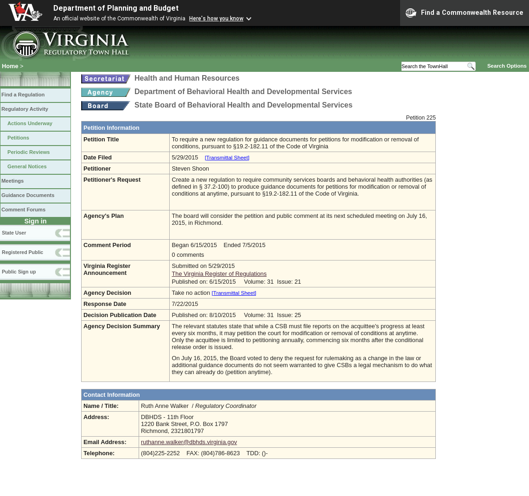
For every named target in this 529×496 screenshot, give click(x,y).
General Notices (27, 166)
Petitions (18, 137)
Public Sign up (19, 271)
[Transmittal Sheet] (227, 157)
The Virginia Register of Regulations (219, 273)
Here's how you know (216, 18)
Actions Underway (29, 123)
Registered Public (22, 252)
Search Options (507, 66)
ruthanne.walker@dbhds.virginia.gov (189, 442)
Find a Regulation (23, 94)
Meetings (12, 181)
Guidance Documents (27, 195)
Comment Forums (23, 209)
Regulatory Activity (24, 109)
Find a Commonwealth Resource (464, 13)
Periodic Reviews (28, 152)
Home (10, 66)
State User (14, 232)
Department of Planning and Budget (115, 8)
